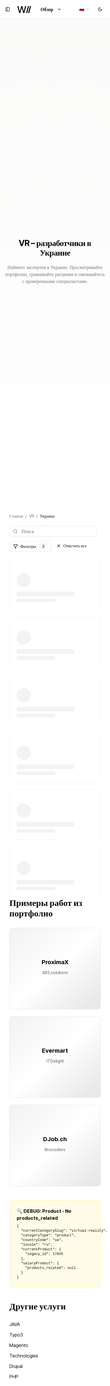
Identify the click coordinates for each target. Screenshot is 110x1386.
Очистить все (71, 545)
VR (31, 516)
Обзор (51, 9)
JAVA (14, 1324)
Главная (16, 516)
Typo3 (16, 1335)
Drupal (16, 1366)
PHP (13, 1377)
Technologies (23, 1356)
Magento (18, 1345)
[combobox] (85, 9)
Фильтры (30, 546)
